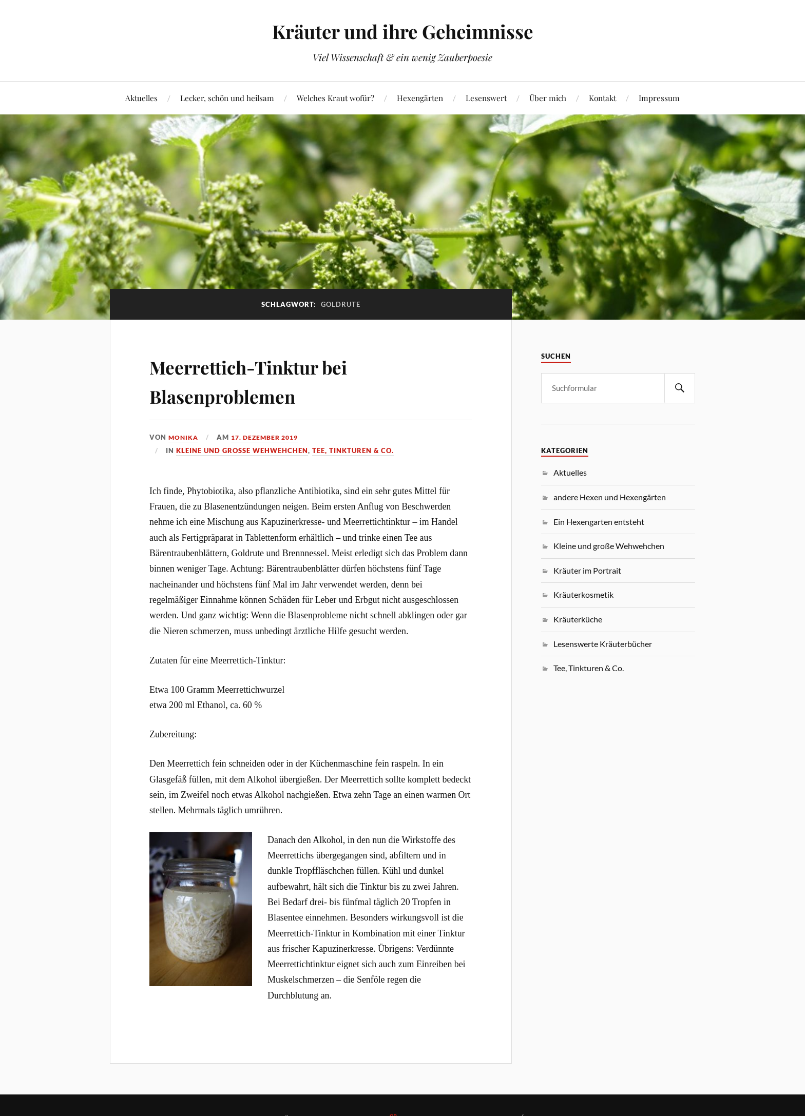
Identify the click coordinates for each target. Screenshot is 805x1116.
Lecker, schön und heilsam (227, 97)
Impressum (659, 97)
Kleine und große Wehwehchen (242, 450)
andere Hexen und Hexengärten (609, 497)
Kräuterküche (577, 619)
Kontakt (602, 97)
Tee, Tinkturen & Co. (353, 450)
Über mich (547, 97)
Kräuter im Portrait (587, 570)
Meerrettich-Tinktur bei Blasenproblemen (275, 379)
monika (184, 437)
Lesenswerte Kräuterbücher (602, 644)
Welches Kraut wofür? (335, 97)
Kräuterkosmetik (583, 594)
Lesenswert (486, 97)
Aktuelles (141, 97)
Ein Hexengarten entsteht (598, 521)
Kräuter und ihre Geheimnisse (402, 31)
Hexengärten (420, 97)
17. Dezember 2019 (269, 437)
